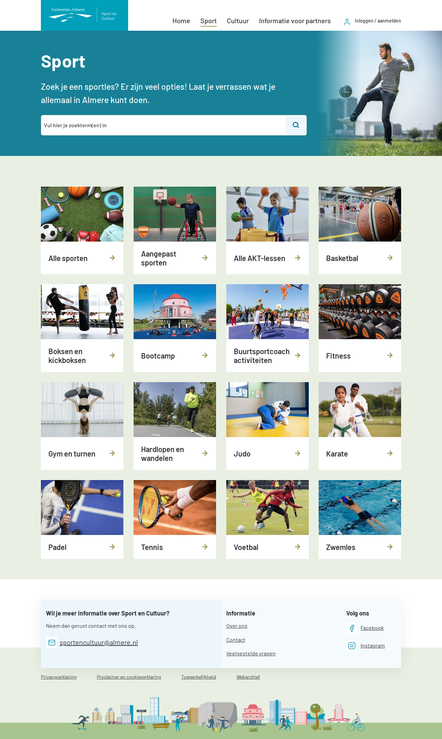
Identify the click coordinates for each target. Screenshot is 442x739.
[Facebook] (365, 628)
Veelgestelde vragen (251, 653)
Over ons (236, 625)
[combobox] (164, 125)
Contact (235, 639)
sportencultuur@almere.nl (99, 642)
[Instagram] (365, 645)
